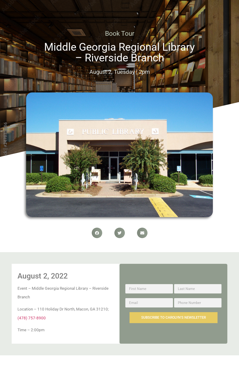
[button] (97, 233)
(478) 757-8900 (32, 318)
